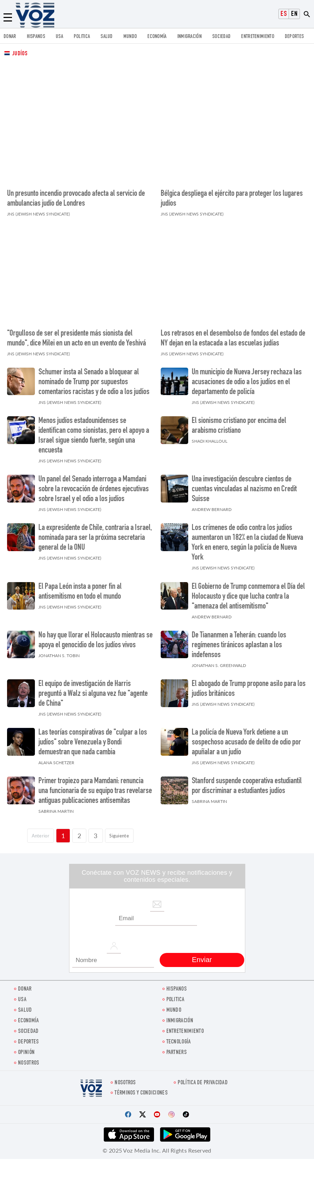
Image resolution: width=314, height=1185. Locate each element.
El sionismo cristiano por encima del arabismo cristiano (239, 422)
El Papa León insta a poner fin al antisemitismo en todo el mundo (80, 588)
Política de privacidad (203, 1079)
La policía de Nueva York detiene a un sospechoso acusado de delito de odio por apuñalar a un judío (246, 739)
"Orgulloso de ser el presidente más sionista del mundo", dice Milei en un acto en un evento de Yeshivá (76, 334)
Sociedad (221, 36)
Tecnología (178, 1038)
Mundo (130, 36)
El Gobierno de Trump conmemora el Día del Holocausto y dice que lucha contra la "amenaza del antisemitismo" (248, 593)
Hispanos (36, 36)
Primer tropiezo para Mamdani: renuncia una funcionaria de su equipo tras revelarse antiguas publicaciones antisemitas (95, 787)
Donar (10, 36)
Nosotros (28, 1059)
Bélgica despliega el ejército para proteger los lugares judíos (232, 197)
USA (59, 36)
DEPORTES (294, 36)
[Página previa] (36, 831)
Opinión (26, 1049)
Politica (82, 36)
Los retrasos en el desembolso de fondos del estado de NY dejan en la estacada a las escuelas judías (233, 334)
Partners (176, 1049)
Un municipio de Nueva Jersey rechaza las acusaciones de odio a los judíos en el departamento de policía (247, 378)
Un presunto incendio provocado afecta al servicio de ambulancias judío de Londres (76, 197)
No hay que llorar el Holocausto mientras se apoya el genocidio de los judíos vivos (95, 636)
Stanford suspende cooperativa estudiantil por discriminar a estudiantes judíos (247, 782)
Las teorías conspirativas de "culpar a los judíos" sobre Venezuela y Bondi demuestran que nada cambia (92, 739)
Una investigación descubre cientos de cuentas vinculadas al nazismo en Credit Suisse (244, 486)
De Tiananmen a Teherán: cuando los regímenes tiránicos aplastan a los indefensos (239, 641)
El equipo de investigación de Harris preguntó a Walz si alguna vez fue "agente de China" (93, 690)
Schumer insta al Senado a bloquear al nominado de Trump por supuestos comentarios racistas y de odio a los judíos (93, 378)
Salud (106, 36)
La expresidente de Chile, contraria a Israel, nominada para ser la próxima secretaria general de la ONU (95, 534)
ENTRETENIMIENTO (257, 36)
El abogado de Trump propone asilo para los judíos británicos (249, 685)
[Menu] (8, 18)
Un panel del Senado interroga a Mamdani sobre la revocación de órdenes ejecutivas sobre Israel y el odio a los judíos (93, 486)
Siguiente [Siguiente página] (123, 831)
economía (156, 36)
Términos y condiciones (141, 1089)
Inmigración (189, 36)
